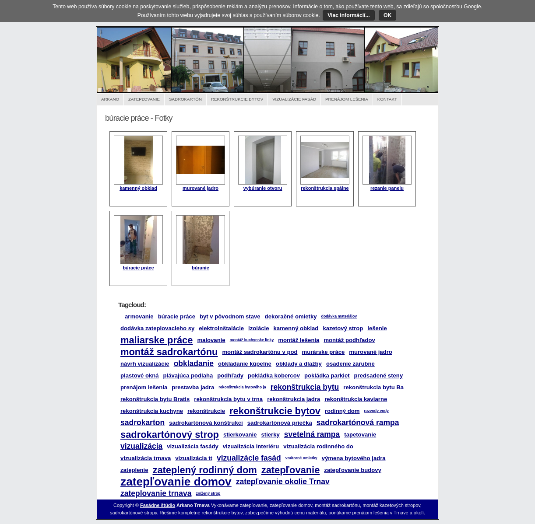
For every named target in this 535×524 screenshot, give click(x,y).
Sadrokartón (185, 99)
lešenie (377, 328)
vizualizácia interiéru (251, 446)
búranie (200, 267)
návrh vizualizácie (144, 363)
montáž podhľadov (349, 340)
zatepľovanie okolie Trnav (283, 481)
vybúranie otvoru (262, 188)
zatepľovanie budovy (352, 470)
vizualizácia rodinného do (318, 446)
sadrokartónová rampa (358, 422)
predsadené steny (378, 375)
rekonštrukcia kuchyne (151, 411)
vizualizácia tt (193, 458)
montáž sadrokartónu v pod (259, 352)
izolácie (258, 328)
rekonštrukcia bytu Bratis (155, 399)
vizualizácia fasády (192, 446)
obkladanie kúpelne (244, 363)
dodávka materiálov (339, 316)
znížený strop (208, 493)
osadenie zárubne (350, 363)
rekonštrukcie (206, 411)
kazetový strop (343, 328)
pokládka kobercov (274, 375)
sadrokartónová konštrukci (206, 422)
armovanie (139, 316)
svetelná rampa (312, 434)
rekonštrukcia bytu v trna (228, 399)
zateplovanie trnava (155, 493)
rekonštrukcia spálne (324, 188)
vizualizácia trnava (145, 458)
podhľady (230, 375)
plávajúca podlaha (188, 375)
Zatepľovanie (144, 99)
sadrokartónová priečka (279, 422)
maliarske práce (156, 340)
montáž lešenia (298, 340)
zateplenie (134, 470)
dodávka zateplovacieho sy (157, 328)
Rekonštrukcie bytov (237, 99)
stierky (270, 434)
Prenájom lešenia (346, 99)
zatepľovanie (290, 470)
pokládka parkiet (327, 375)
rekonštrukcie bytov (274, 410)
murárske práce (323, 352)
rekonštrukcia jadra (293, 399)
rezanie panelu (387, 188)
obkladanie (194, 363)
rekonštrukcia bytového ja (242, 387)
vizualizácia (141, 446)
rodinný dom (342, 411)
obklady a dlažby (299, 363)
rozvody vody (376, 411)
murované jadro (200, 188)
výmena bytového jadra (354, 458)
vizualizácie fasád (249, 458)
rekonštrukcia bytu (305, 387)
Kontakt (387, 99)
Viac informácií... (348, 15)
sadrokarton (142, 422)
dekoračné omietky (291, 316)
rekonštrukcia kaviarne (355, 399)
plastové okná (139, 375)
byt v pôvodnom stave (230, 316)
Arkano (110, 99)
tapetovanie (360, 434)
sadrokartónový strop (169, 434)
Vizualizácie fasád (294, 99)
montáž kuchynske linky (252, 340)
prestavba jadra (193, 387)
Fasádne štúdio (157, 505)
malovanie (211, 340)
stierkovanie (240, 434)
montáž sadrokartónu (169, 351)
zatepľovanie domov (176, 481)
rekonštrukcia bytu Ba (373, 387)
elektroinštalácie (221, 328)
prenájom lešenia (143, 387)
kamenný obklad (138, 188)
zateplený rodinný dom (204, 470)
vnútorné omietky (301, 458)
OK (387, 15)
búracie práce (138, 267)
